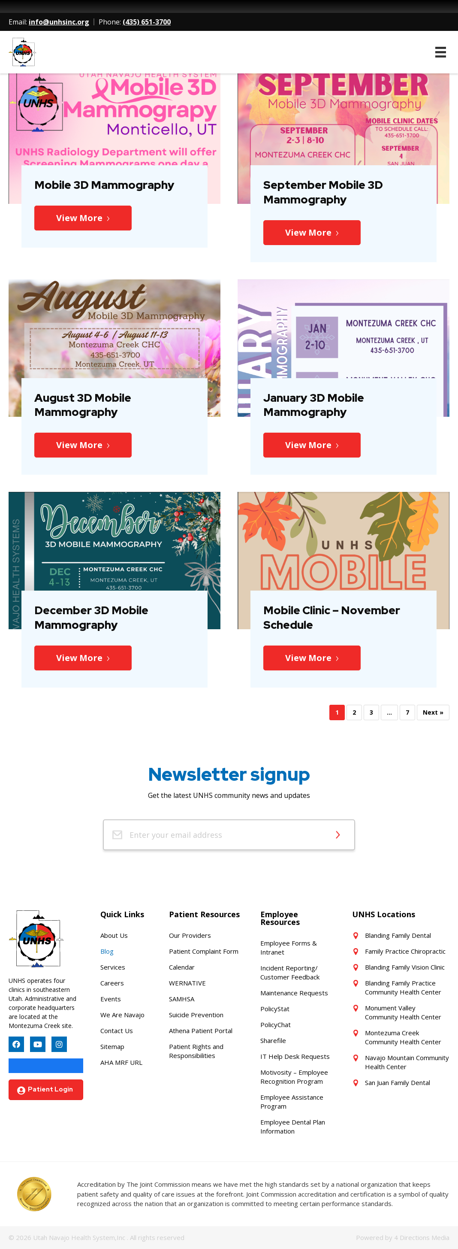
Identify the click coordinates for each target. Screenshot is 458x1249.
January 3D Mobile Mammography (313, 405)
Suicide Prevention (196, 1014)
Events (110, 998)
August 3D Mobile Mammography (82, 405)
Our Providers (190, 935)
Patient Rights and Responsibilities (196, 1051)
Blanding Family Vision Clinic (405, 967)
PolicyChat (275, 1024)
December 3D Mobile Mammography (91, 617)
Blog (107, 951)
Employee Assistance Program (291, 1101)
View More (79, 218)
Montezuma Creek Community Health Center (403, 1037)
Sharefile (273, 1040)
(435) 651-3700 (147, 22)
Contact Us (116, 1030)
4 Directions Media (421, 1237)
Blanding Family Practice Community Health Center (403, 987)
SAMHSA (181, 998)
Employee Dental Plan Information (292, 1126)
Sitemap (112, 1046)
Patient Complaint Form (203, 951)
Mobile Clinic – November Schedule (331, 617)
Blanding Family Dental (398, 935)
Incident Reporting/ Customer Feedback (289, 972)
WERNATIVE (187, 983)
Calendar (182, 967)
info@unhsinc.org (59, 22)
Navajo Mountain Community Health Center (407, 1062)
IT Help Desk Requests (295, 1056)
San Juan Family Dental (397, 1082)
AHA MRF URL (121, 1062)
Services (112, 967)
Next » (433, 712)
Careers (112, 983)
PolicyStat (274, 1008)
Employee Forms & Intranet (288, 947)
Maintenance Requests (294, 992)
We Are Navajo (122, 1014)
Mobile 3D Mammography (104, 185)
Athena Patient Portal (200, 1030)
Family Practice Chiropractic (405, 951)
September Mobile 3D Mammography (323, 192)
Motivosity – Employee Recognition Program (294, 1076)
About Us (114, 935)
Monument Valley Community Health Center (403, 1012)
